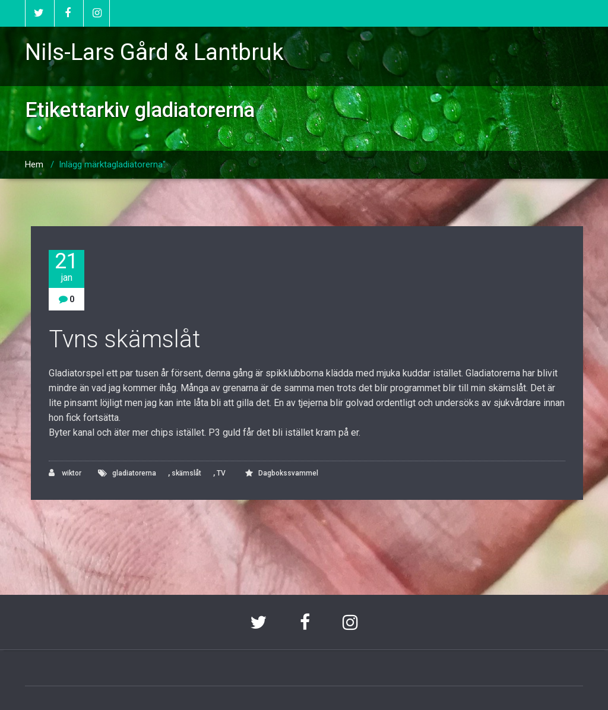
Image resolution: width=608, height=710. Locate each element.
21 (66, 267)
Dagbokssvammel (288, 473)
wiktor (65, 472)
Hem (34, 164)
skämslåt (186, 473)
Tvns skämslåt (125, 339)
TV (221, 473)
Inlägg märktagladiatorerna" (112, 164)
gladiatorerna (134, 473)
